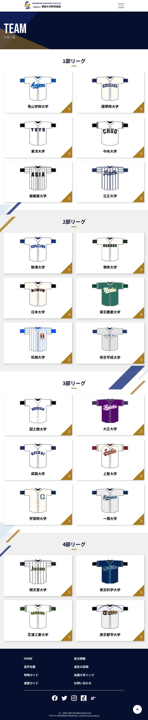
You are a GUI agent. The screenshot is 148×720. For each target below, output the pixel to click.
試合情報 (80, 658)
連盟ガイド (31, 683)
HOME (28, 658)
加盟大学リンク (84, 675)
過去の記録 (81, 667)
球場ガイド (31, 675)
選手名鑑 (29, 667)
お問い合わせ (82, 683)
